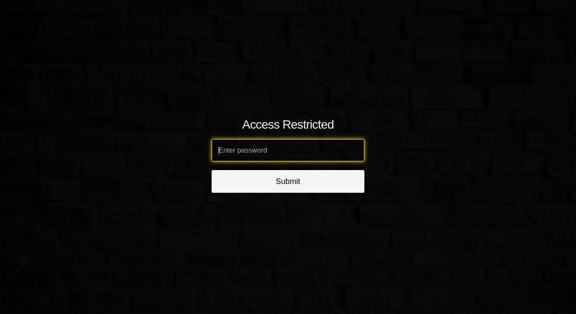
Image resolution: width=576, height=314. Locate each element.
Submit (288, 181)
